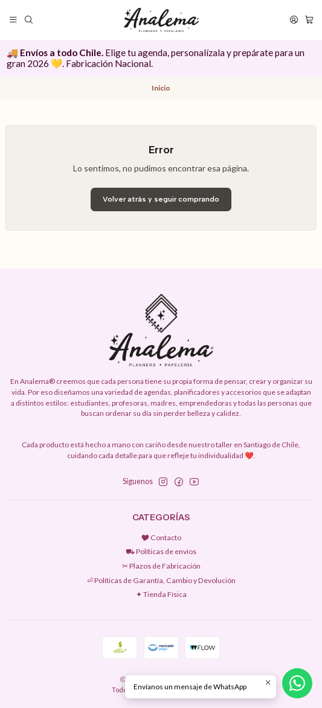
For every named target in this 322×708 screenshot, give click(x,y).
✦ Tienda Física (161, 594)
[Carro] (308, 20)
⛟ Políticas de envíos (161, 551)
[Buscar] (28, 20)
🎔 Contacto (161, 537)
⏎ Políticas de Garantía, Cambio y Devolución (161, 580)
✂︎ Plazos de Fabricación (161, 565)
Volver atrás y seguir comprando (161, 199)
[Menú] (14, 20)
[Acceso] (293, 20)
